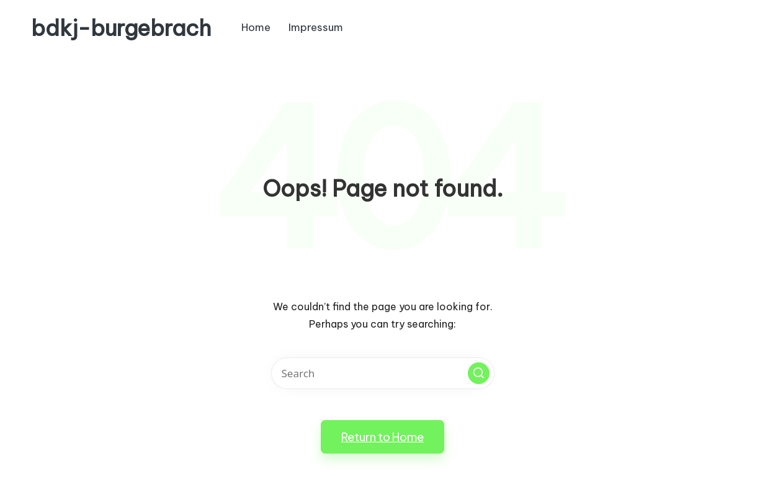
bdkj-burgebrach (121, 28)
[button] (479, 373)
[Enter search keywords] (382, 373)
